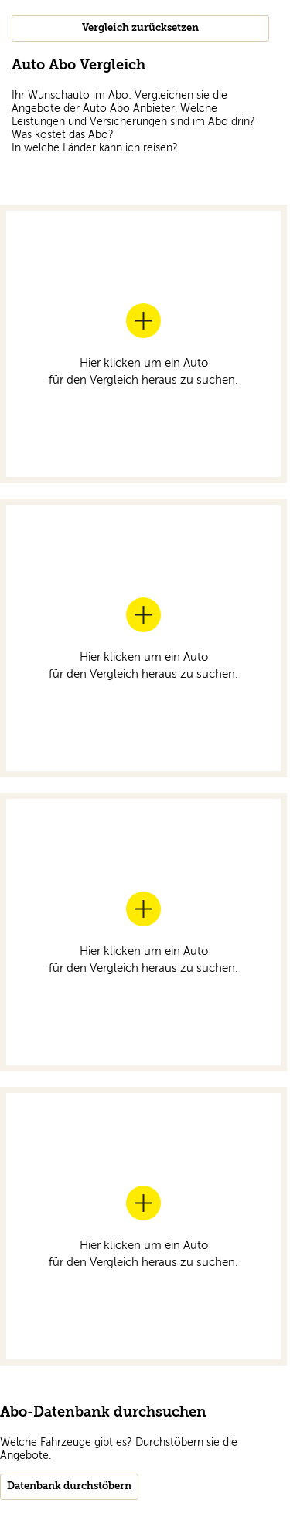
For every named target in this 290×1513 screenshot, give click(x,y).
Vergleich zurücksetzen (140, 28)
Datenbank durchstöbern (69, 1486)
